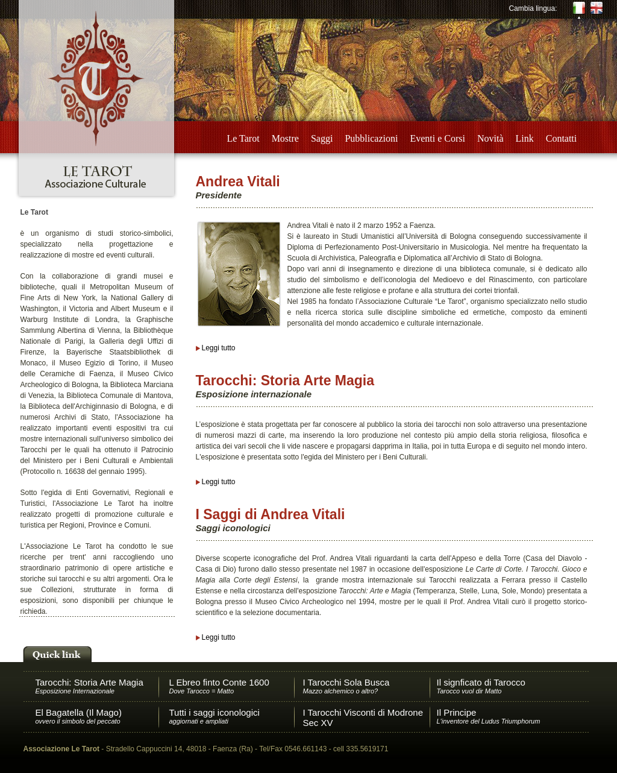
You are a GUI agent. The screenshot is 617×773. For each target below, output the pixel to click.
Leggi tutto (219, 348)
